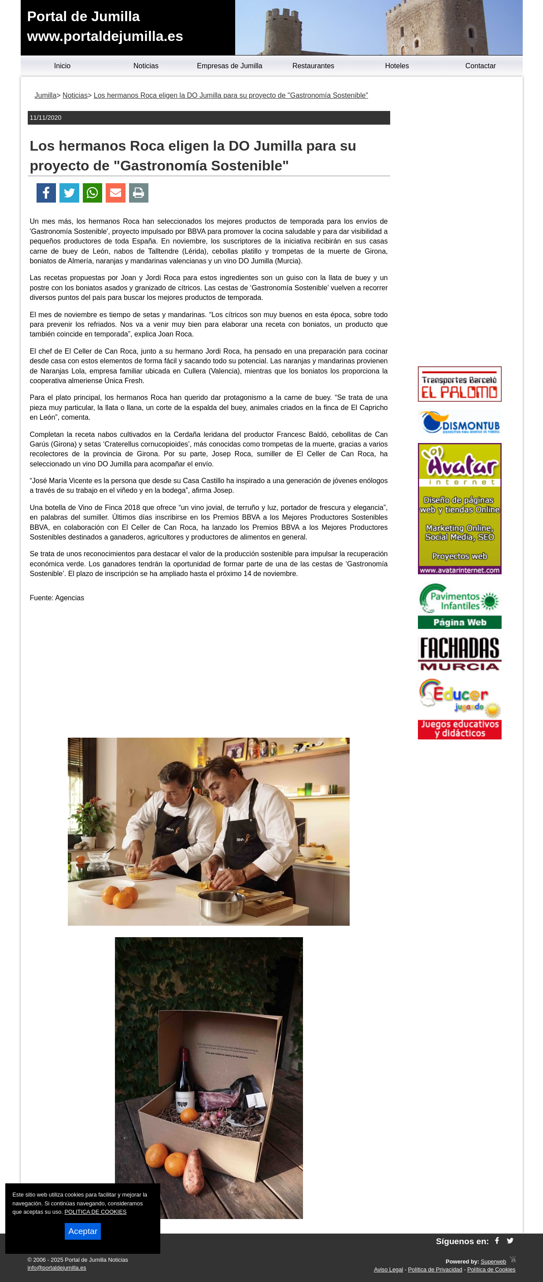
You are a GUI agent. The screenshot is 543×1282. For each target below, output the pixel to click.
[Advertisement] (208, 671)
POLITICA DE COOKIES (95, 1211)
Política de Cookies (491, 1269)
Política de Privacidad (435, 1269)
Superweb (493, 1261)
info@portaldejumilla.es (57, 1267)
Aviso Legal (388, 1269)
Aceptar (82, 1231)
